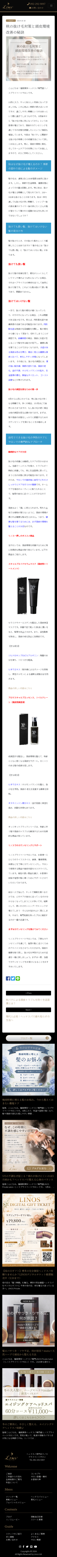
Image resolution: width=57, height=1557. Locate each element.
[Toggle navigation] (51, 5)
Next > (28, 1009)
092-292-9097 (36, 4)
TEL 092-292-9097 (37, 1459)
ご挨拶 (9, 1473)
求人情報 (10, 1536)
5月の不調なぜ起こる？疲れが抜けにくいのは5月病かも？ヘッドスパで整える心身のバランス (28, 1177)
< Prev (29, 993)
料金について (12, 1482)
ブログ (9, 1516)
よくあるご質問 (38, 1533)
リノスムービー (13, 1519)
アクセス (35, 1536)
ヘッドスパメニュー (40, 1496)
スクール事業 (37, 1519)
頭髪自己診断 (37, 1516)
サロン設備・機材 (39, 1476)
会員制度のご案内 (14, 1479)
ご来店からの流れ (14, 1476)
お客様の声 (36, 1479)
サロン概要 (36, 1539)
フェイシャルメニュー (16, 1502)
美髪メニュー (12, 1499)
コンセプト (36, 1473)
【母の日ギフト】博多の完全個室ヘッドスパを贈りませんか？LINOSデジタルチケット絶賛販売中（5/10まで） (27, 1274)
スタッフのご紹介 (14, 1533)
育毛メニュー (37, 1499)
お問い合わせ (36, 7)
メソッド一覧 (12, 1496)
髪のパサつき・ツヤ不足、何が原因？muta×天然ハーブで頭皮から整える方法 (28, 1352)
